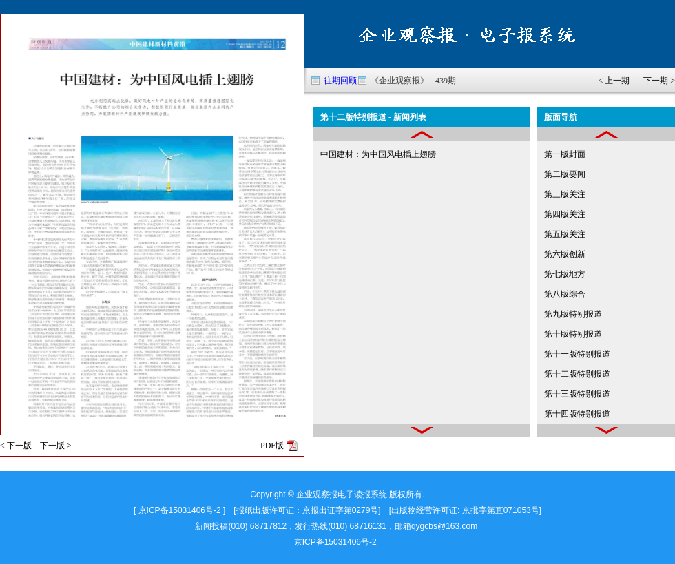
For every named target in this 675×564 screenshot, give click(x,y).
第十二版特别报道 (577, 374)
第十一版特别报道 (577, 354)
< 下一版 (16, 445)
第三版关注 (564, 194)
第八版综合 (564, 294)
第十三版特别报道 (577, 394)
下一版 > (56, 445)
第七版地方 (564, 274)
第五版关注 (564, 234)
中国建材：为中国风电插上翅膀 (378, 154)
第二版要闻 (564, 174)
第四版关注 (564, 214)
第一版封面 (564, 154)
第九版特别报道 (573, 314)
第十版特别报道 (573, 334)
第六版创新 (564, 254)
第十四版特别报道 (577, 414)
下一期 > (659, 80)
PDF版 (272, 445)
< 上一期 (614, 80)
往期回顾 (340, 80)
